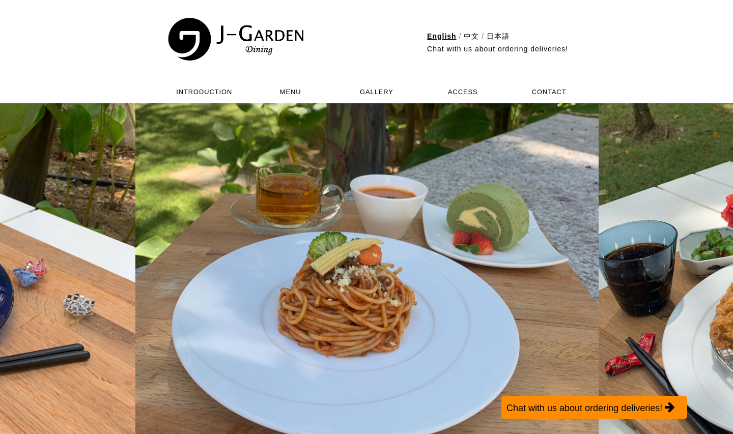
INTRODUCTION (204, 92)
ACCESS (463, 92)
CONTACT (549, 92)
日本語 (498, 36)
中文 (471, 36)
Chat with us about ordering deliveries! (497, 49)
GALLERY (376, 92)
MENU (290, 92)
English (442, 36)
